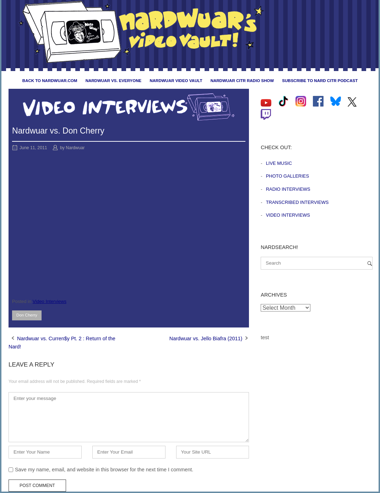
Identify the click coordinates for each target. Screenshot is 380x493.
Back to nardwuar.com (49, 80)
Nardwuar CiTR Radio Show (242, 80)
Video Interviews (49, 301)
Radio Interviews (288, 189)
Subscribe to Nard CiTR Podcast (320, 80)
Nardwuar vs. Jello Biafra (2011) (206, 338)
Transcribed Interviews (297, 202)
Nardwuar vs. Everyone (114, 80)
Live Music (279, 163)
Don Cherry (26, 315)
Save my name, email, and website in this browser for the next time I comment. (104, 469)
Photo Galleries (287, 176)
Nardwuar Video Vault (176, 80)
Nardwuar (75, 147)
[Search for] (317, 263)
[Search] (370, 263)
